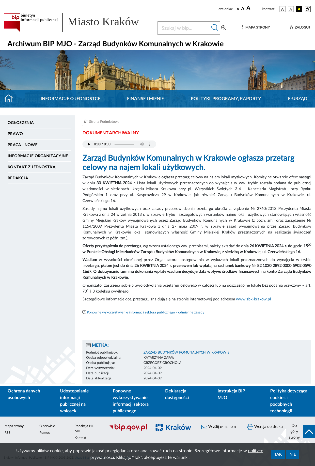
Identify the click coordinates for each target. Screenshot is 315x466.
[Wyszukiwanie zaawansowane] (223, 28)
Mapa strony (14, 426)
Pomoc (44, 433)
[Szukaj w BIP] (184, 28)
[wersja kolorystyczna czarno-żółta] (299, 9)
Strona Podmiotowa (104, 122)
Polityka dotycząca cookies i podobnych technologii (288, 401)
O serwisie (47, 426)
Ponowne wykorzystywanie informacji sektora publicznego (131, 401)
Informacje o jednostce (70, 99)
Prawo (15, 134)
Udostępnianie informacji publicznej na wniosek (74, 401)
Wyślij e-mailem (218, 427)
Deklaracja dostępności (177, 394)
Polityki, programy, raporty (226, 99)
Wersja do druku (265, 427)
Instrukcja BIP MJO (231, 394)
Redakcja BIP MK (84, 428)
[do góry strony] (300, 431)
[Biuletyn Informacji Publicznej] (128, 430)
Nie (292, 454)
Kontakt (80, 438)
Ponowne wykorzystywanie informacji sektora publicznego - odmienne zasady (145, 312)
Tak (278, 454)
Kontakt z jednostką (31, 167)
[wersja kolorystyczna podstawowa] (282, 9)
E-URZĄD (297, 99)
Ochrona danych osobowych (24, 394)
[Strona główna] (11, 99)
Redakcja (18, 178)
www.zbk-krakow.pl (253, 299)
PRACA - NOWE (22, 145)
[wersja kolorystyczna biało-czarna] (291, 9)
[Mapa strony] (255, 27)
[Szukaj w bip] (215, 28)
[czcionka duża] (253, 8)
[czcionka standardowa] (238, 9)
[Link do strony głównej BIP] (77, 22)
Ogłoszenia (21, 123)
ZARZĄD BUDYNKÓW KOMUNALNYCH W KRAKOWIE (186, 352)
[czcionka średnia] (243, 9)
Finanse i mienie (145, 99)
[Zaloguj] (300, 27)
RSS (7, 433)
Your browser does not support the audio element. (119, 144)
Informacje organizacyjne (38, 156)
